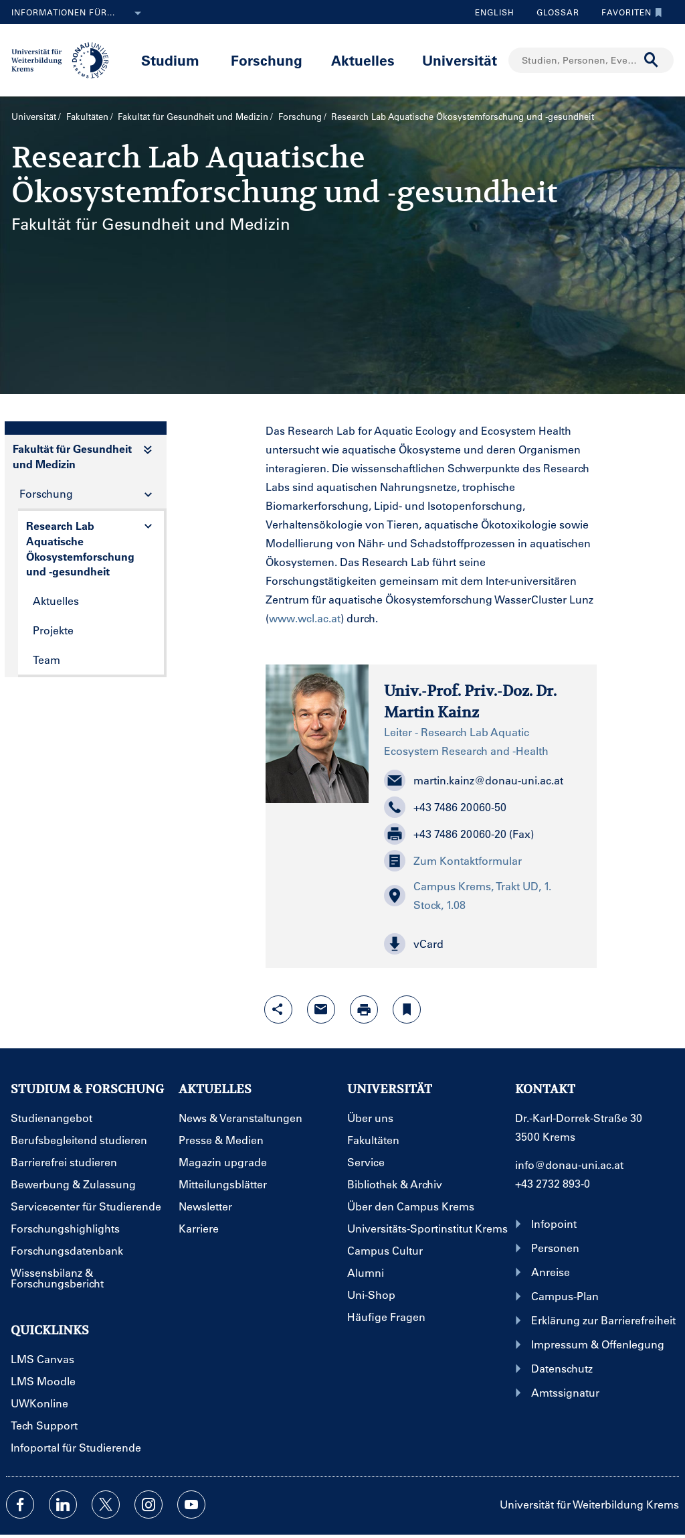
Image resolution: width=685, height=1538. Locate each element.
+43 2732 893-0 (552, 1183)
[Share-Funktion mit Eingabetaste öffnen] (278, 1009)
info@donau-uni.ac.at (569, 1165)
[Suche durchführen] (652, 60)
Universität (459, 60)
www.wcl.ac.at (304, 618)
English (494, 12)
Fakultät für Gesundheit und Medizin (193, 116)
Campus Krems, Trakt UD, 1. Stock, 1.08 (467, 895)
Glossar (552, 12)
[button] (482, 944)
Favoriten (628, 12)
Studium (170, 60)
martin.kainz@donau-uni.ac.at (473, 780)
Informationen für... (78, 13)
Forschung (266, 60)
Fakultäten (87, 116)
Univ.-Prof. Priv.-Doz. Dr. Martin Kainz (470, 701)
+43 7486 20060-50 (445, 807)
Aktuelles (363, 60)
